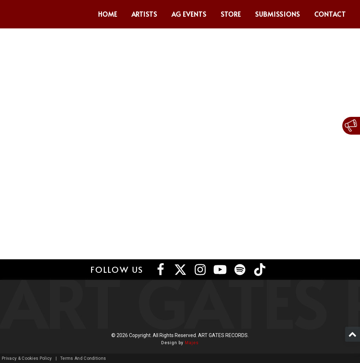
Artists (144, 14)
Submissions (277, 14)
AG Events (189, 14)
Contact (330, 14)
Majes (192, 342)
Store (231, 14)
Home (107, 14)
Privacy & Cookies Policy (27, 358)
